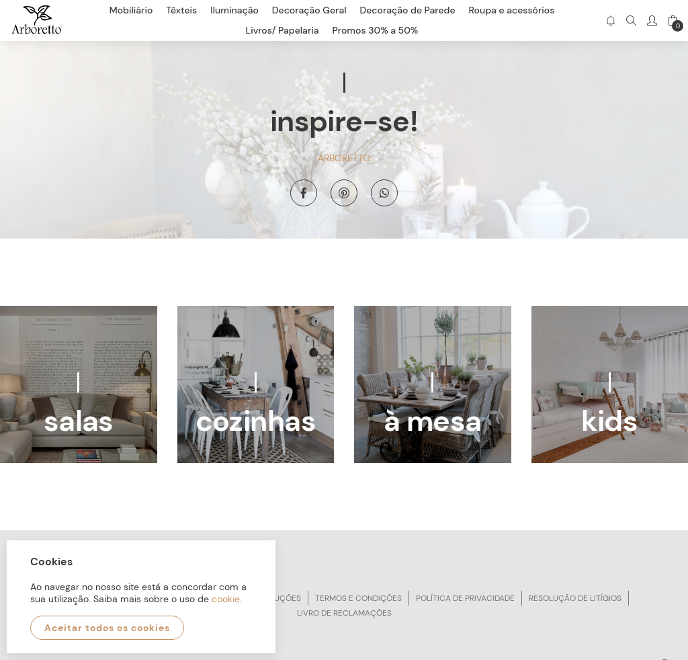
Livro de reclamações (344, 613)
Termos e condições (358, 598)
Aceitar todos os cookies (107, 628)
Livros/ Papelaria (282, 30)
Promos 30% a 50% (376, 30)
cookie (226, 599)
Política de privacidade (465, 598)
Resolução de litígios (575, 598)
